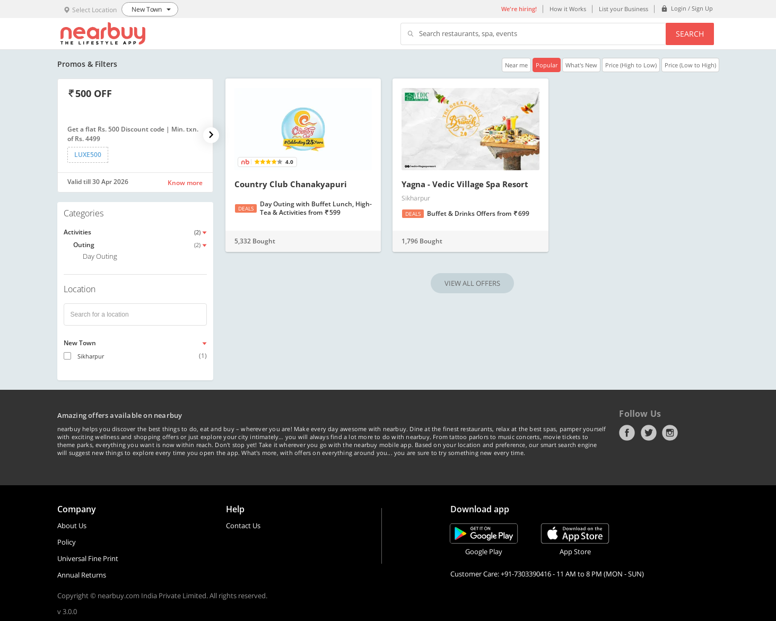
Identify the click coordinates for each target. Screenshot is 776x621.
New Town (80, 342)
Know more (185, 182)
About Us (71, 525)
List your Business (623, 9)
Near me (516, 65)
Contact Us (243, 525)
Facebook (627, 433)
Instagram (670, 433)
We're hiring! (519, 9)
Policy (66, 542)
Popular (546, 65)
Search (690, 34)
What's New (581, 65)
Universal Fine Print (87, 558)
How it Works (568, 9)
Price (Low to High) (690, 65)
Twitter (649, 433)
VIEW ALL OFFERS (472, 283)
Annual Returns (81, 575)
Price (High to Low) (631, 65)
